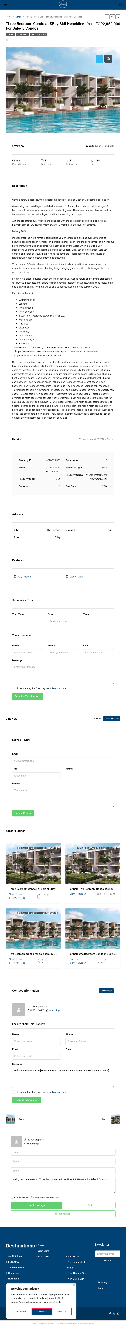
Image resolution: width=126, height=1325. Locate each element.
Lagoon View (76, 576)
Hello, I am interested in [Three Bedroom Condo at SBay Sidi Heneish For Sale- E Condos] (63, 1076)
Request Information (26, 1098)
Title (14, 767)
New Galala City (76, 1277)
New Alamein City (77, 1272)
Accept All (62, 1312)
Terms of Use (59, 687)
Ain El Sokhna (15, 1255)
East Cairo (43, 1255)
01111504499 (37, 1009)
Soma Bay (13, 1272)
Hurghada (13, 1277)
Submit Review (23, 811)
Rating (69, 767)
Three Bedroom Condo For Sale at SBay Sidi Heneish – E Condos (47, 887)
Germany (102, 1281)
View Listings (106, 989)
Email (86, 644)
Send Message (36, 1204)
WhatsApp (54, 1009)
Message (17, 659)
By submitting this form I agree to (39, 687)
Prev (21, 1118)
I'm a (68, 1048)
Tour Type (18, 613)
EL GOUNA (13, 1260)
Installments (22, 34)
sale (70, 199)
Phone (51, 644)
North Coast (74, 1255)
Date (50, 613)
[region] (41, 1302)
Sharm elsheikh (16, 1283)
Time (86, 613)
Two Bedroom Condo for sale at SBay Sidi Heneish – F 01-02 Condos (49, 952)
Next (105, 1118)
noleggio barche (82, 1322)
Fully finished (24, 576)
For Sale (10, 34)
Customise (21, 1312)
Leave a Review (112, 717)
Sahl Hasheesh (16, 1266)
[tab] (99, 59)
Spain (100, 1287)
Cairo (41, 1244)
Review (16, 782)
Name (15, 644)
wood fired (63, 1322)
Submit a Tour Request (27, 695)
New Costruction (38, 34)
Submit (108, 1259)
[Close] (74, 1286)
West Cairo (43, 1250)
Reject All (42, 1312)
